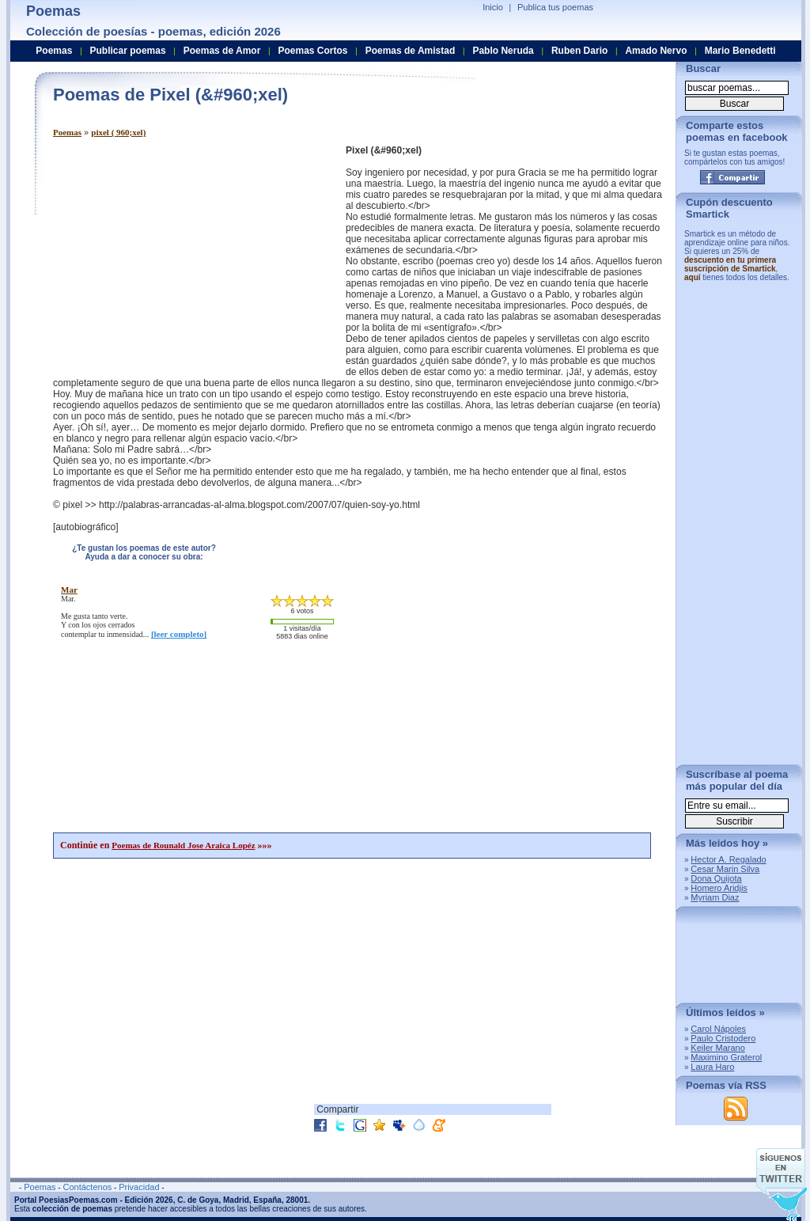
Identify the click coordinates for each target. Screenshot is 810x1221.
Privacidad (139, 1187)
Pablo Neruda (502, 50)
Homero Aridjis (719, 888)
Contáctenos (87, 1187)
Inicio (493, 7)
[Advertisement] (186, 255)
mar (69, 589)
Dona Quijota (716, 878)
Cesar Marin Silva (725, 869)
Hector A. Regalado (728, 859)
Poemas (67, 132)
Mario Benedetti (740, 50)
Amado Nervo (656, 50)
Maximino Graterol (726, 1057)
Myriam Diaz (715, 897)
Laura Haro (712, 1066)
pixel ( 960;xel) (118, 132)
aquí (692, 277)
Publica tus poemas (555, 7)
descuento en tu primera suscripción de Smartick (730, 264)
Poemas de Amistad (410, 50)
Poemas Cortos (312, 50)
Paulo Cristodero (723, 1038)
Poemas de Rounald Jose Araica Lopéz (183, 845)
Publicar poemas (128, 50)
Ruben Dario (579, 50)
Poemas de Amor (222, 50)
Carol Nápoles (718, 1028)
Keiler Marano (717, 1047)
